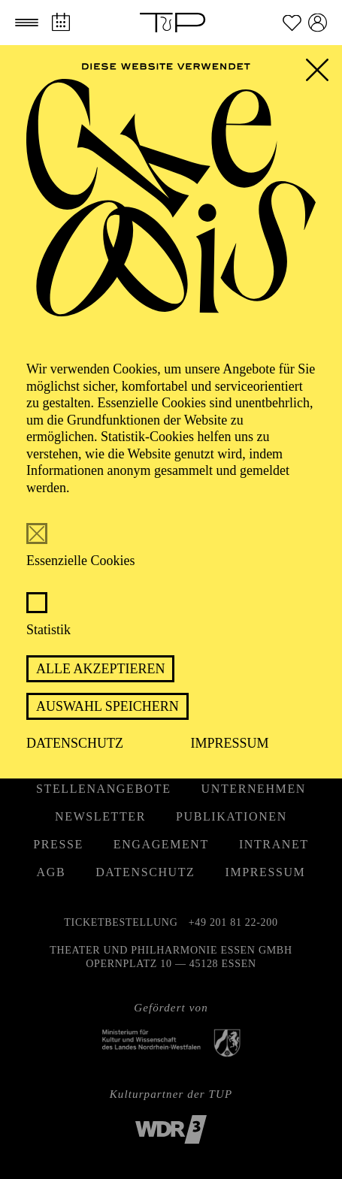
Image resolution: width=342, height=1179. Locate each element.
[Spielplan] (60, 22)
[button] (26, 22)
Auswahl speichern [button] (107, 706)
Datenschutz (74, 743)
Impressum (230, 743)
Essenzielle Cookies (80, 560)
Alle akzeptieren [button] (100, 668)
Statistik (48, 629)
